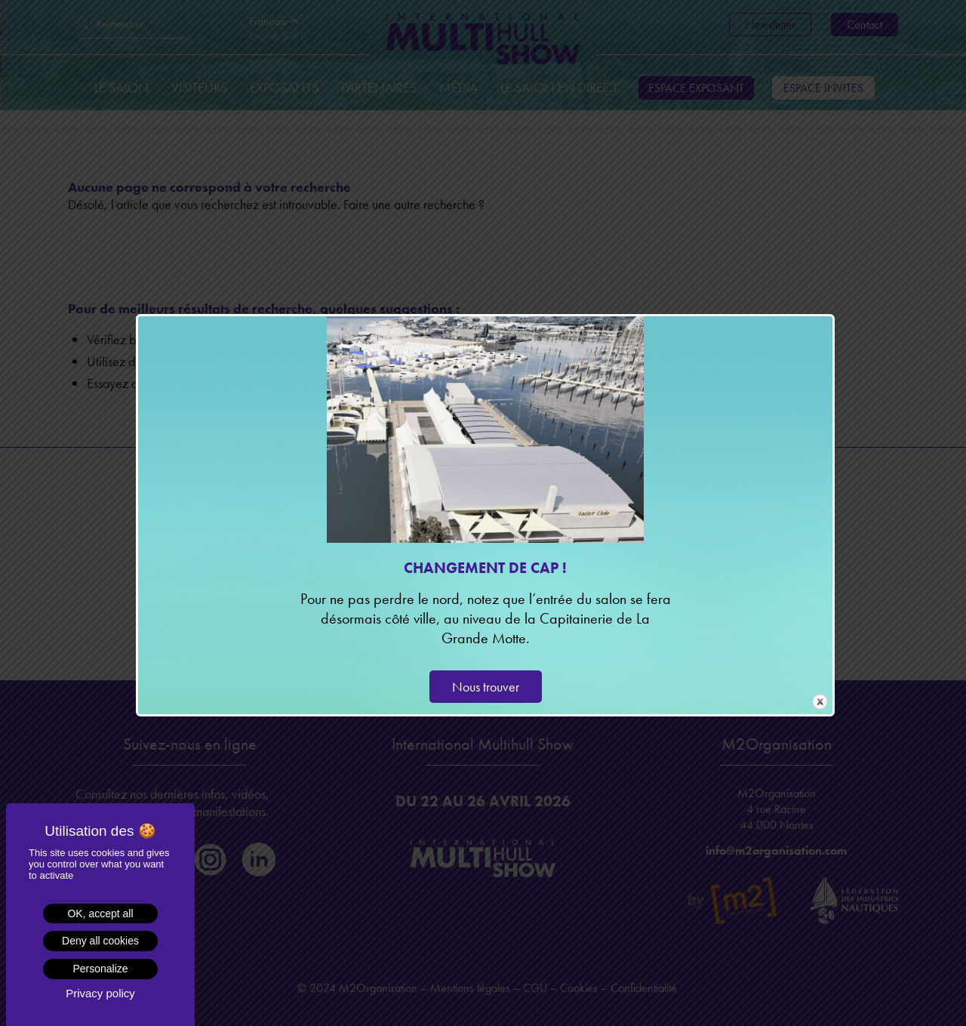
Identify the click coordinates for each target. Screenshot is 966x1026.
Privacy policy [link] (100, 993)
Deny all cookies (100, 941)
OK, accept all (100, 913)
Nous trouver (485, 686)
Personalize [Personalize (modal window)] (100, 969)
